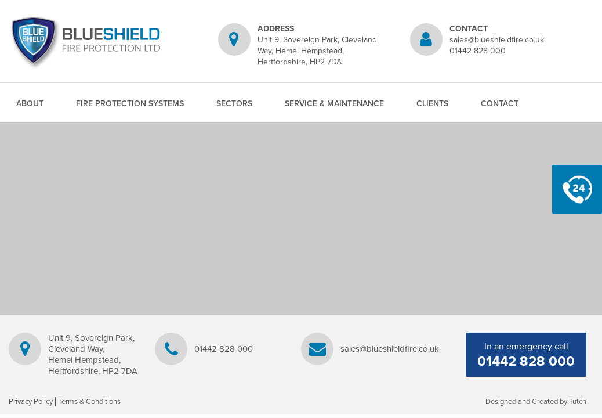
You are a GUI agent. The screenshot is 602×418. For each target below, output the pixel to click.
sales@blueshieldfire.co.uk (496, 40)
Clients (432, 104)
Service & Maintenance (334, 104)
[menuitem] (30, 104)
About (29, 104)
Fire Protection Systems (130, 104)
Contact (499, 104)
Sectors (234, 104)
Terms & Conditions (89, 401)
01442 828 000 (477, 51)
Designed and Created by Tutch (535, 401)
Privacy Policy (31, 401)
